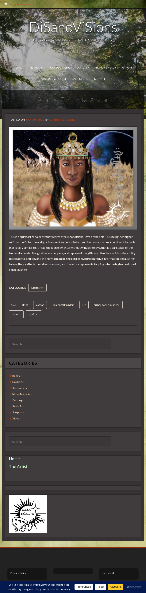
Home (18, 67)
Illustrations (19, 388)
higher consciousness (107, 304)
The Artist (36, 67)
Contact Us (108, 573)
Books (16, 375)
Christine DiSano (62, 119)
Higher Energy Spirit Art (114, 67)
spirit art (34, 314)
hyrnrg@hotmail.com (21, 4)
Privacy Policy (18, 573)
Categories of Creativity (69, 67)
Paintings (18, 400)
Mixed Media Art (22, 394)
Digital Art (37, 287)
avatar (40, 304)
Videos (16, 418)
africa (25, 304)
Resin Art (18, 406)
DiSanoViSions (73, 26)
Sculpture (18, 412)
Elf (84, 304)
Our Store (80, 78)
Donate (100, 78)
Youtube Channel (53, 78)
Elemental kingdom (63, 304)
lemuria (16, 314)
